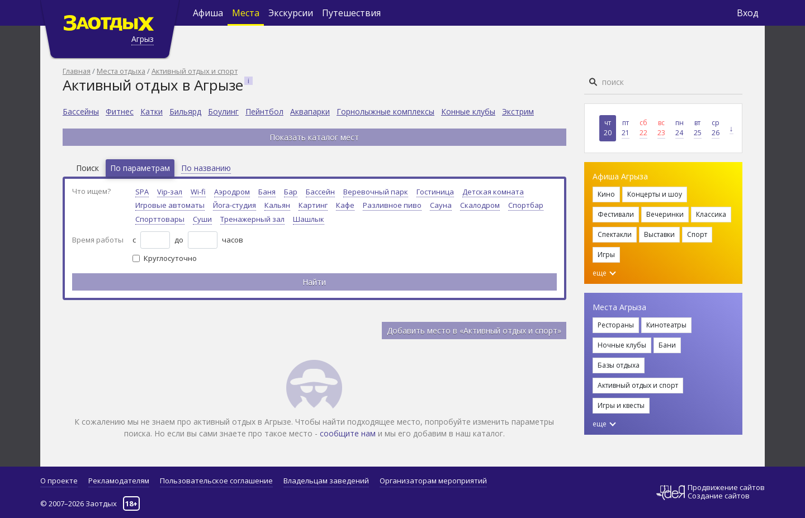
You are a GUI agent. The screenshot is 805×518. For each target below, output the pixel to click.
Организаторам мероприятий (433, 481)
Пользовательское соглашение (216, 481)
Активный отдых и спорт (194, 71)
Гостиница (435, 192)
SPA (142, 192)
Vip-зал (169, 192)
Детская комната (493, 192)
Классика (711, 214)
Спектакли (615, 234)
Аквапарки (310, 111)
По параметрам (140, 168)
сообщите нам (348, 433)
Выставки (659, 234)
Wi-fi (198, 192)
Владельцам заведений (326, 481)
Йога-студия (234, 205)
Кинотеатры (666, 325)
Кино (606, 194)
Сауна (441, 205)
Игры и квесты (621, 405)
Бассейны (81, 111)
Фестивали (616, 214)
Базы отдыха (619, 365)
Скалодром (480, 205)
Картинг (313, 205)
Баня (267, 192)
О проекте (59, 481)
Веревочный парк (375, 192)
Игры (606, 254)
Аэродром (232, 192)
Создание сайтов (719, 496)
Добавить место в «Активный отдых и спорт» (474, 330)
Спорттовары (159, 219)
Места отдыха (121, 71)
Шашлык (308, 219)
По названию (206, 168)
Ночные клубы (622, 345)
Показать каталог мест (314, 137)
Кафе (345, 205)
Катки (151, 111)
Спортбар (525, 205)
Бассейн (320, 192)
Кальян (277, 205)
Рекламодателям (118, 481)
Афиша (208, 13)
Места (245, 13)
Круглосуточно (170, 258)
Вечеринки (665, 214)
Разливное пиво (392, 205)
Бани (667, 345)
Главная (77, 71)
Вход (748, 13)
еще (604, 273)
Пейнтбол (264, 111)
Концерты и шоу (654, 194)
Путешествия (351, 13)
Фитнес (120, 111)
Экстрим (518, 111)
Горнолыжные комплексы (385, 111)
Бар (290, 192)
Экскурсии (290, 13)
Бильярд (185, 111)
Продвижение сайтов (726, 487)
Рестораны (616, 325)
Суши (202, 219)
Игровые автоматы (170, 205)
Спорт (697, 234)
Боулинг (223, 111)
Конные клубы (468, 111)
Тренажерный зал (252, 219)
